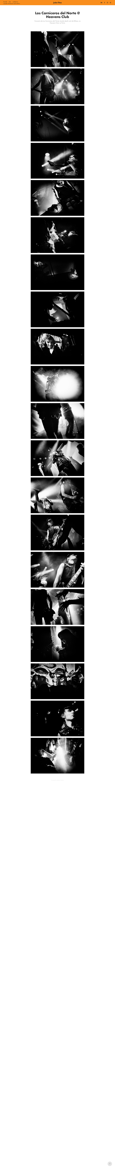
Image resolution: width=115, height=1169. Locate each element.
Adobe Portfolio (60, 780)
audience (15, 2)
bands (5, 2)
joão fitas (57, 2)
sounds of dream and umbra (11, 3)
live (10, 2)
